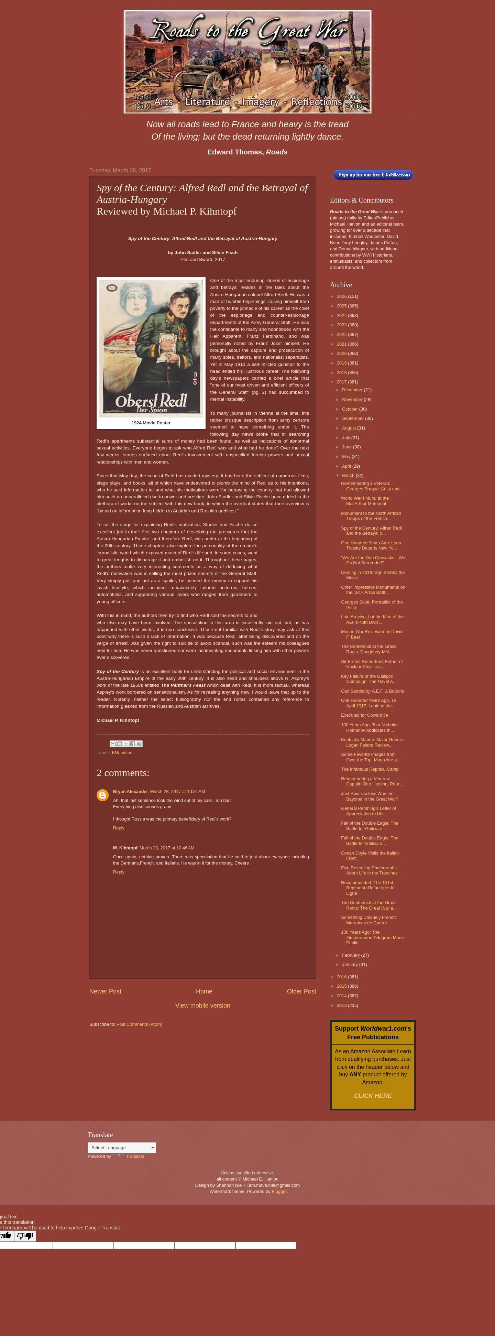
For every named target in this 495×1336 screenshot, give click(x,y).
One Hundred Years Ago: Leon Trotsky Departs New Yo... (371, 545)
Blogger (279, 1191)
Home (204, 991)
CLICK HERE (373, 1096)
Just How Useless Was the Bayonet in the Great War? (369, 796)
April (347, 466)
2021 (342, 344)
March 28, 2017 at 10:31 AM (177, 791)
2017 (342, 381)
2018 (342, 372)
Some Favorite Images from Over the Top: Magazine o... (370, 757)
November (353, 399)
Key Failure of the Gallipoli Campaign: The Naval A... (368, 679)
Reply (118, 827)
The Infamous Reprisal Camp (369, 769)
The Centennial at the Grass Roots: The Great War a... (369, 905)
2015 (342, 986)
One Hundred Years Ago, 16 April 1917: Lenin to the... (368, 703)
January (350, 964)
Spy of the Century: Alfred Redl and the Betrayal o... (371, 530)
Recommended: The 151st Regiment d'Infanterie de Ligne (367, 888)
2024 (342, 315)
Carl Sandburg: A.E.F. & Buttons (372, 691)
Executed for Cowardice (364, 715)
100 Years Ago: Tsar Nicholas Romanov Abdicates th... (369, 727)
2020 (342, 353)
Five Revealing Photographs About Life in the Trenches (369, 870)
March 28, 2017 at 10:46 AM (167, 847)
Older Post (301, 991)
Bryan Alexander (130, 791)
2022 (342, 334)
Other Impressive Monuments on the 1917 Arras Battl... (373, 590)
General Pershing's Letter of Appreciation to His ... (368, 811)
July (346, 437)
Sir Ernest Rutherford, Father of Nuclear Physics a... (372, 664)
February (351, 955)
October (350, 409)
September (353, 418)
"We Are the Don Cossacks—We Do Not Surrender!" (373, 560)
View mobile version (202, 1005)
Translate (128, 1156)
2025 (342, 305)
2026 (342, 296)
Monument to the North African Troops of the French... (371, 516)
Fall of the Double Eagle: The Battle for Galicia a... (369, 826)
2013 (342, 1005)
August (349, 428)
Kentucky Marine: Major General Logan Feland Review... (373, 742)
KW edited (122, 752)
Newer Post (105, 991)
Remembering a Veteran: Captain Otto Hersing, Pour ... (372, 781)
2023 (342, 324)
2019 (342, 363)
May (347, 456)
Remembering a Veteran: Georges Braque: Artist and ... (373, 486)
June (347, 446)
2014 (342, 995)
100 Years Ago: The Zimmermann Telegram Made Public (372, 937)
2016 (342, 976)
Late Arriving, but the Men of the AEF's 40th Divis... (372, 619)
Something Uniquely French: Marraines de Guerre (369, 920)
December (353, 389)
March (348, 475)
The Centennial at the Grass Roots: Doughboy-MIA (368, 649)
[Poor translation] (25, 1236)
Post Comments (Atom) (140, 1024)
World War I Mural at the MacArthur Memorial (365, 501)
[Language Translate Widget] (122, 1147)
